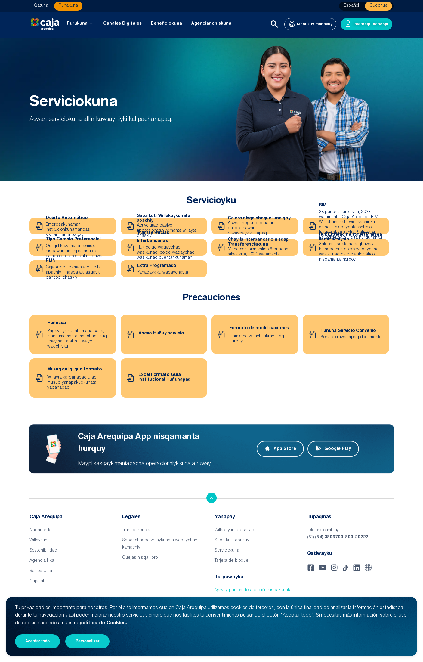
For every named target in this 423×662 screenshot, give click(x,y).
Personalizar (87, 641)
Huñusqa (56, 323)
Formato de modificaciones (259, 328)
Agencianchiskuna (211, 24)
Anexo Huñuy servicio (161, 333)
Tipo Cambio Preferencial (73, 239)
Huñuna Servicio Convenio (348, 331)
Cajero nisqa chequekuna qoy (259, 218)
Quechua (378, 6)
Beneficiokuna (166, 24)
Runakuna (68, 6)
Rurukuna (80, 24)
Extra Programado (157, 266)
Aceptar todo (37, 641)
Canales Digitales (122, 24)
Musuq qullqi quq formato (74, 369)
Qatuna (41, 6)
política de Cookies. (103, 623)
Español (351, 6)
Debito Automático (67, 218)
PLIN (51, 261)
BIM (322, 205)
